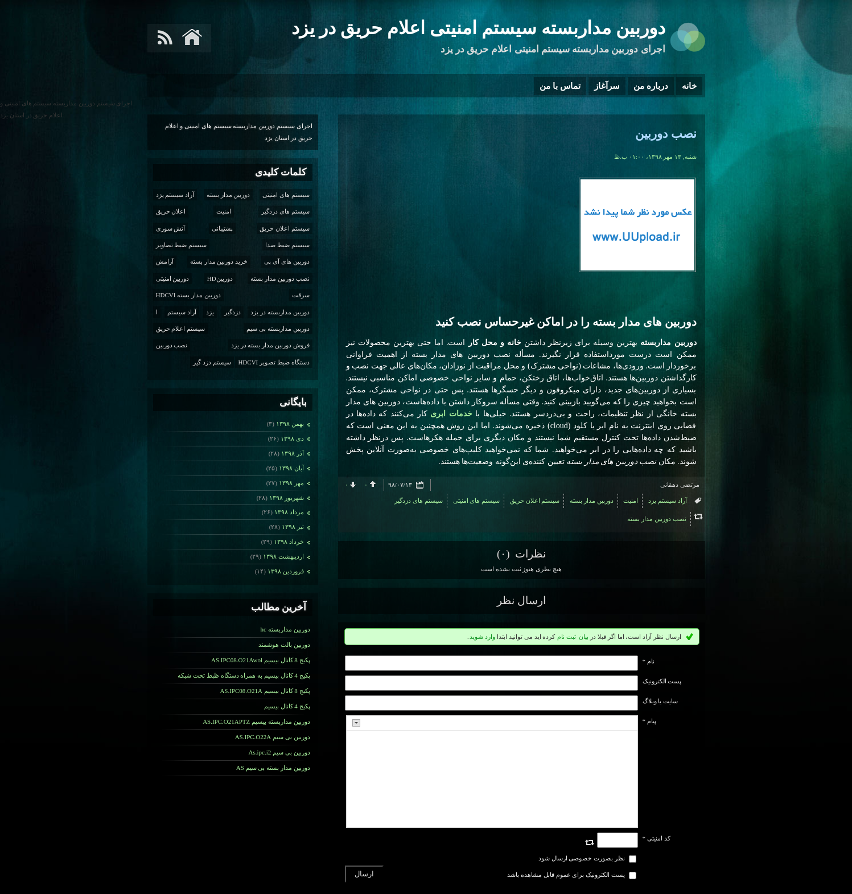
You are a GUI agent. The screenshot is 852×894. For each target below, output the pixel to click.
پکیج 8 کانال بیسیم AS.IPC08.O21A (265, 690)
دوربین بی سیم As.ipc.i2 (279, 752)
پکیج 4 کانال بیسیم (287, 706)
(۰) (504, 554)
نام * (649, 661)
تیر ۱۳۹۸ (293, 526)
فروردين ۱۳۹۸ (285, 571)
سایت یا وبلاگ (660, 701)
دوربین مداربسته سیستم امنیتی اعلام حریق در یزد (478, 28)
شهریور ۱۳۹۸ (286, 497)
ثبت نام (566, 636)
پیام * (649, 720)
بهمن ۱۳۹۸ (290, 423)
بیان (583, 636)
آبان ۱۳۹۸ (291, 468)
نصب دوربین (665, 134)
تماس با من (560, 86)
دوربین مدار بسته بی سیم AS (273, 767)
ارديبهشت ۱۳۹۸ (283, 556)
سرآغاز (607, 86)
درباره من (650, 86)
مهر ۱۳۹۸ (291, 482)
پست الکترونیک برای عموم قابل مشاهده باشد (566, 874)
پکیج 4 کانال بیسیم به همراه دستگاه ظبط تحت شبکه (244, 675)
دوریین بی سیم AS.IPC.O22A (272, 736)
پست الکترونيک (662, 681)
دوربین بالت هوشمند (284, 644)
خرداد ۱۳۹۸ (289, 541)
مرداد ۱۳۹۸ (289, 511)
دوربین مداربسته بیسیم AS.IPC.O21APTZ (256, 721)
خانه (689, 86)
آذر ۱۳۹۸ (292, 453)
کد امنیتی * (656, 838)
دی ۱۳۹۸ (292, 438)
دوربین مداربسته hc (285, 629)
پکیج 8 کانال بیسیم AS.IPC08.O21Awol (260, 660)
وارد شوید (482, 636)
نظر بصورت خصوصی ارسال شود (581, 858)
